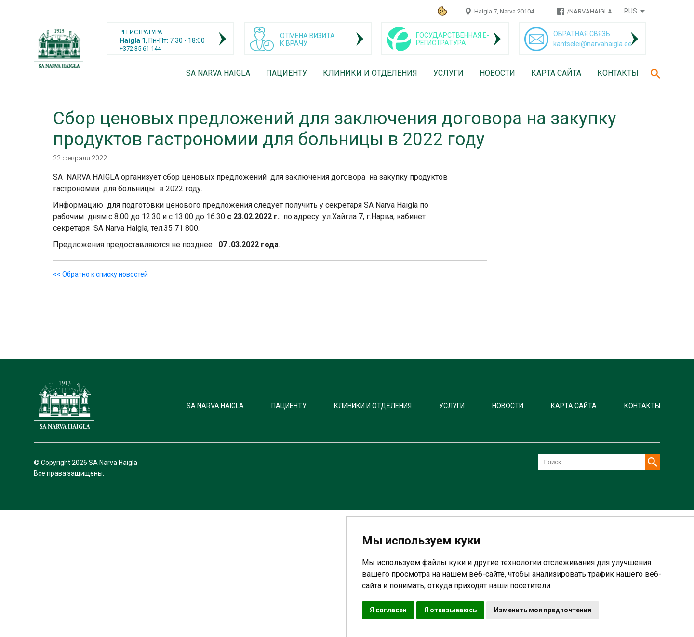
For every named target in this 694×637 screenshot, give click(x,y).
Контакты (618, 73)
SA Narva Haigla (218, 73)
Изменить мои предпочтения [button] (542, 610)
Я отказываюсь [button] (450, 610)
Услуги (448, 73)
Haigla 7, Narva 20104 (504, 11)
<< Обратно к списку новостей (100, 274)
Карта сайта (556, 73)
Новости (497, 73)
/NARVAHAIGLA (589, 11)
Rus (630, 11)
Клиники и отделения (370, 73)
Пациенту (286, 73)
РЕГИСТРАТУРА (141, 32)
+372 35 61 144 (140, 48)
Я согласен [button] (388, 610)
